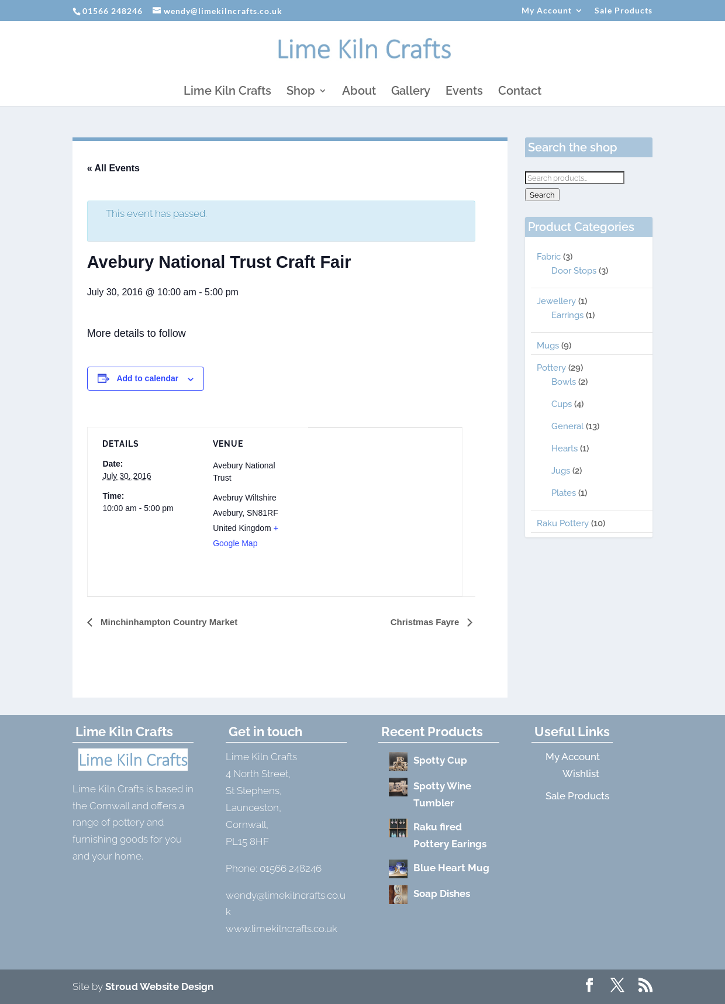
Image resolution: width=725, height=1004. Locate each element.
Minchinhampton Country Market (167, 622)
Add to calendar (147, 378)
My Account (547, 10)
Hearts (564, 448)
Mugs (548, 345)
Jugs (560, 470)
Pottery (551, 368)
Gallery (410, 92)
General (567, 426)
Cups (561, 404)
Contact (519, 92)
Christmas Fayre (426, 622)
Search (542, 194)
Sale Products (623, 10)
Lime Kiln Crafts (227, 92)
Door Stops (573, 270)
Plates (563, 493)
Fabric (549, 256)
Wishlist (580, 773)
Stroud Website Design (159, 986)
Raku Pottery (563, 523)
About (359, 92)
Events (464, 92)
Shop (300, 92)
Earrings (567, 315)
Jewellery (556, 301)
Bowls (563, 382)
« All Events (113, 168)
